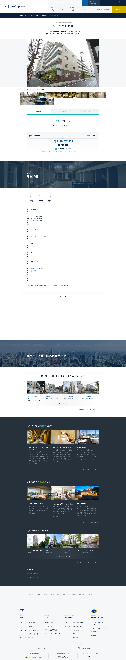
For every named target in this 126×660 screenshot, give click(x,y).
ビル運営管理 (49, 602)
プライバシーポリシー (60, 653)
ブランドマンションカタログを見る (87, 538)
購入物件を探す (32, 553)
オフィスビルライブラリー (53, 610)
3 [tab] (62, 375)
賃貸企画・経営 (77, 602)
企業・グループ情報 (80, 2)
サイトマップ (82, 653)
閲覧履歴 (106, 4)
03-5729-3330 (63, 145)
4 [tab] (63, 375)
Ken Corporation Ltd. (18, 6)
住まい (52, 2)
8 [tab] (66, 532)
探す (51, 7)
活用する (73, 7)
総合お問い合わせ (44, 653)
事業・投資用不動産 (51, 606)
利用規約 (73, 653)
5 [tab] (62, 532)
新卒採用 (94, 608)
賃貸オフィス (49, 599)
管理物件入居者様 (94, 4)
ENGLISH (91, 1)
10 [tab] (69, 532)
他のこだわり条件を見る (90, 442)
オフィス (59, 2)
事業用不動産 (68, 2)
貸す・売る (23, 606)
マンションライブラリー (102, 9)
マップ (69, 148)
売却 (74, 610)
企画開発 (75, 613)
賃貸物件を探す (32, 549)
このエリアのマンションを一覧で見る (86, 381)
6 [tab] (66, 375)
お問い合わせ (119, 9)
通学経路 (43, 253)
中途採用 (94, 611)
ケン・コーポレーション (98, 604)
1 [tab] (59, 375)
